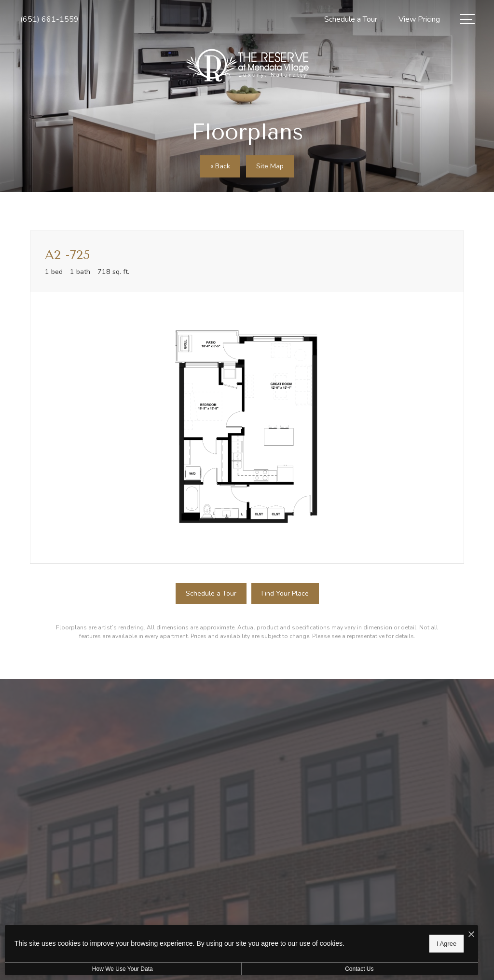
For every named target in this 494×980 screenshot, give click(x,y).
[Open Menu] (467, 19)
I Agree (311, 941)
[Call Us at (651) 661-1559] (49, 19)
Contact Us (257, 969)
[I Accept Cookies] (336, 932)
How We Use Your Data (88, 969)
